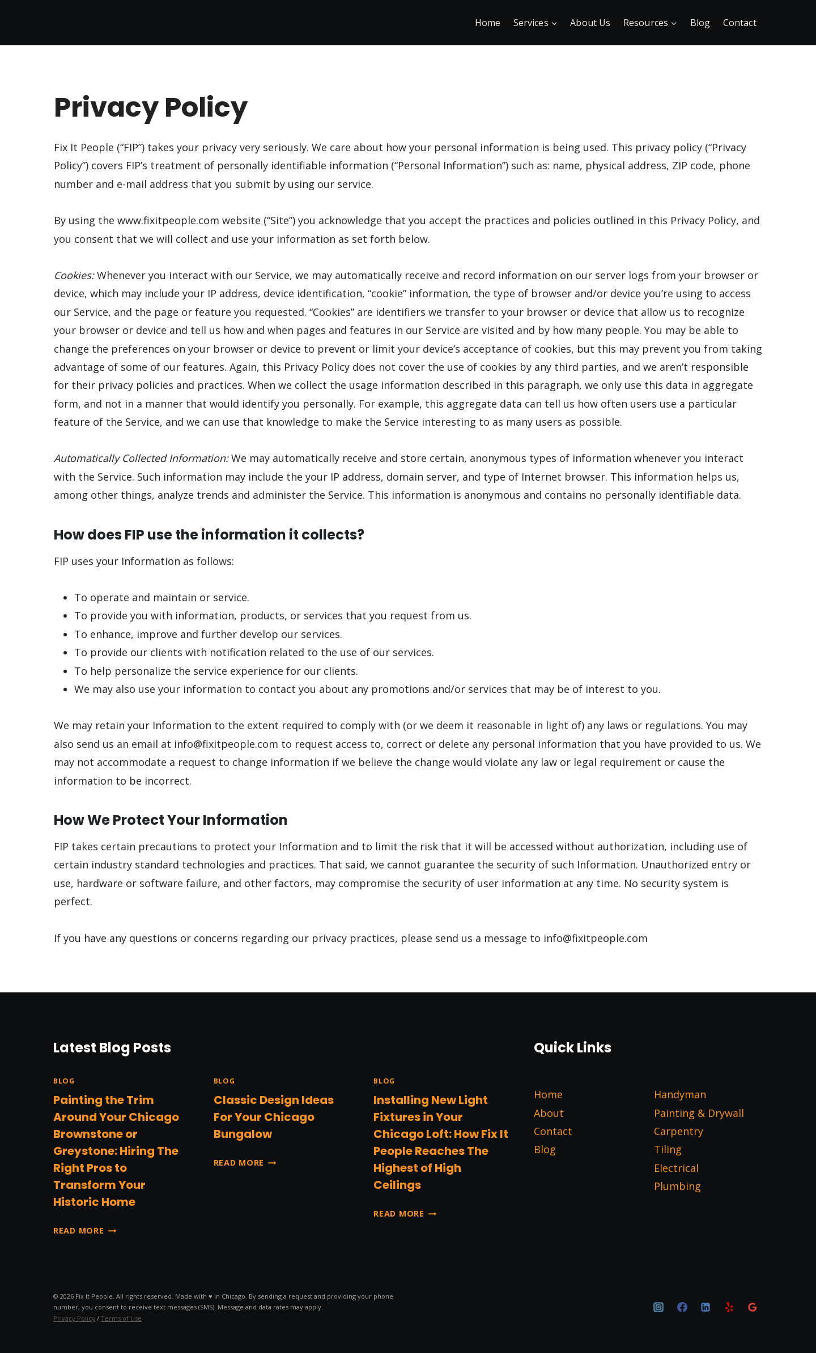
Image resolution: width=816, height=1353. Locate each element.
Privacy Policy (74, 1318)
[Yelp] (729, 1307)
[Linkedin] (705, 1307)
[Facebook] (682, 1307)
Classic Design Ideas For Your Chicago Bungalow (274, 1117)
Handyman (680, 1094)
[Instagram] (658, 1307)
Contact (739, 22)
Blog (700, 22)
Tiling (668, 1149)
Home (488, 22)
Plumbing (677, 1186)
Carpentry (678, 1131)
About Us (590, 22)
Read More (84, 1230)
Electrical (676, 1168)
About (549, 1113)
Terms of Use (121, 1318)
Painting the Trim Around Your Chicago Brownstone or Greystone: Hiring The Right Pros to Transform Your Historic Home (116, 1151)
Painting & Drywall (699, 1113)
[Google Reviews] (752, 1307)
